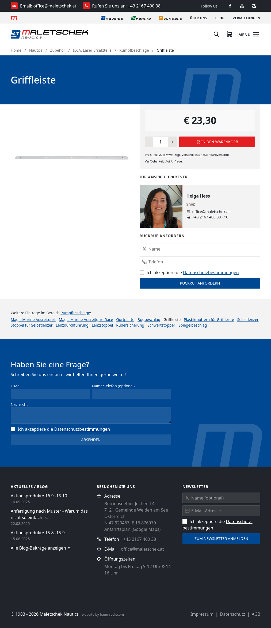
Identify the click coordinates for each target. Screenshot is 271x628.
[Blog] (220, 18)
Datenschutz (232, 614)
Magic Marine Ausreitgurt (33, 319)
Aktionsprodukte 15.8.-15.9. (38, 533)
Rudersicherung (130, 325)
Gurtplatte (125, 319)
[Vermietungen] (246, 18)
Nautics (35, 50)
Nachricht (19, 404)
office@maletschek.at (55, 6)
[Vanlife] (141, 18)
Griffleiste (165, 50)
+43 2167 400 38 (144, 6)
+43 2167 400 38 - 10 (210, 217)
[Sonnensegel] (170, 18)
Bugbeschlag (149, 319)
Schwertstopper (161, 325)
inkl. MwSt (163, 155)
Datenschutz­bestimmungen (211, 272)
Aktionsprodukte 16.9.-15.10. (39, 496)
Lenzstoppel (102, 325)
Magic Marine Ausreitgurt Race (86, 319)
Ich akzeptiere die (189, 272)
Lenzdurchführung (72, 325)
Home (16, 50)
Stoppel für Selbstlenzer (31, 325)
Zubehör (57, 50)
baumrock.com (112, 614)
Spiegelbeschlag (192, 325)
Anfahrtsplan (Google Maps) (132, 529)
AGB (256, 614)
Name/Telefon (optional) (113, 385)
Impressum (201, 614)
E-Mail (16, 385)
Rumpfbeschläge (134, 50)
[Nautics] (112, 18)
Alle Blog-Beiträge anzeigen (41, 548)
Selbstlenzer (248, 319)
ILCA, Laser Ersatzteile (92, 50)
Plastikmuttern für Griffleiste (209, 319)
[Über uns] (198, 18)
